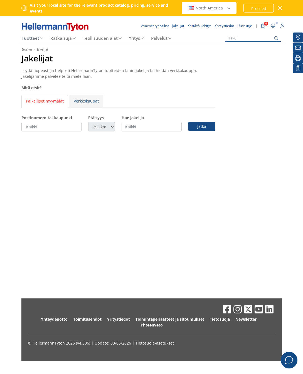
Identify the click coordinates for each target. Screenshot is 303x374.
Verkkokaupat (86, 85)
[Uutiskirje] (298, 48)
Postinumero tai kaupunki (46, 101)
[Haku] (253, 22)
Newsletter (246, 303)
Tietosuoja (220, 303)
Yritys (134, 22)
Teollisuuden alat (100, 22)
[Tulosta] (298, 58)
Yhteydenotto (54, 303)
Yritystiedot (118, 303)
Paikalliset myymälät (45, 85)
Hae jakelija (133, 101)
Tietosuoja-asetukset (155, 327)
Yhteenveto (152, 308)
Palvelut (159, 22)
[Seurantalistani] (298, 68)
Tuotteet (30, 22)
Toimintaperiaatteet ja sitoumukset (170, 303)
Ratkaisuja (61, 22)
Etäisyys (96, 101)
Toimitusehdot (87, 303)
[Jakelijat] (298, 38)
